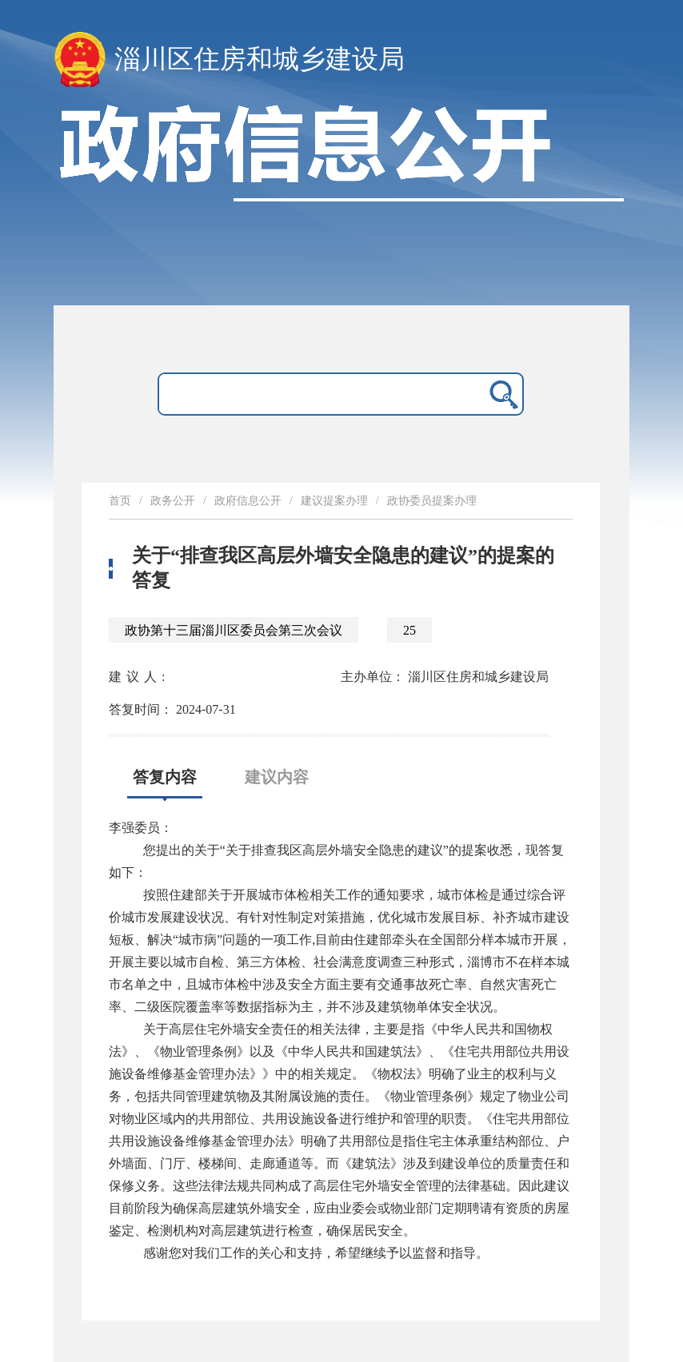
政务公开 (172, 501)
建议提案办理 (334, 501)
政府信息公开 (248, 501)
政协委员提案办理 (432, 501)
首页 (120, 501)
